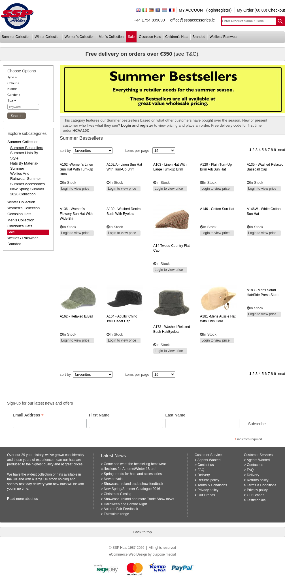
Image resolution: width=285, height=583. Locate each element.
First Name (99, 415)
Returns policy (208, 480)
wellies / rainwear (224, 37)
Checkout (276, 10)
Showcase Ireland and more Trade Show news (139, 499)
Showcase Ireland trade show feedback (133, 484)
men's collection (111, 37)
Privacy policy (207, 490)
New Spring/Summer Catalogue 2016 (132, 489)
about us (31, 499)
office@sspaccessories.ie (192, 20)
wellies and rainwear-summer (25, 176)
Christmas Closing (117, 494)
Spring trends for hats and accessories (133, 474)
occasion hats (150, 37)
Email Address (28, 415)
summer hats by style (24, 155)
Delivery (203, 475)
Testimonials (256, 500)
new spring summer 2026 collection (27, 191)
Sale (11, 232)
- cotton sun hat (217, 209)
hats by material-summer (24, 165)
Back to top (142, 532)
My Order (245, 10)
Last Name (175, 415)
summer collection (16, 37)
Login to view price (75, 189)
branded (198, 37)
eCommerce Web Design (128, 554)
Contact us (205, 465)
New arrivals (113, 479)
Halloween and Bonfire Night (125, 504)
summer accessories (27, 184)
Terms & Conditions (212, 485)
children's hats (176, 37)
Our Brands (206, 495)
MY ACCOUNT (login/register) (205, 10)
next (281, 150)
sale (131, 37)
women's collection (79, 37)
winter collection (47, 37)
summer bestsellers (26, 148)
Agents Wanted (209, 460)
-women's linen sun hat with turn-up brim (76, 169)
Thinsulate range (116, 514)
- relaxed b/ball (76, 316)
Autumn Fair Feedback (121, 509)
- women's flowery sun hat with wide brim (76, 214)
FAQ (200, 470)
